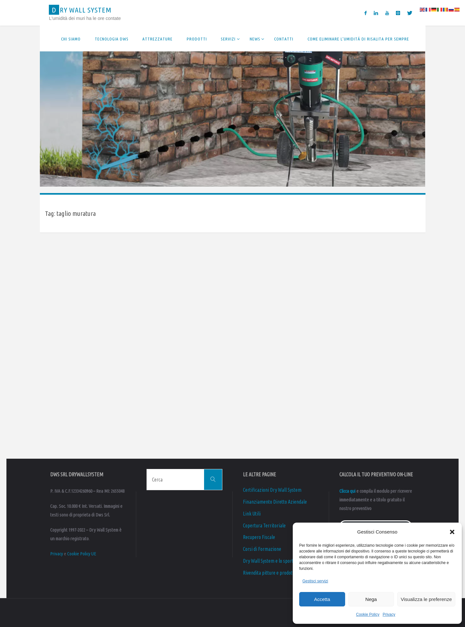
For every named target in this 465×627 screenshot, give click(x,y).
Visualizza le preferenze (426, 599)
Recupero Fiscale (259, 537)
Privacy (389, 614)
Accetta (322, 599)
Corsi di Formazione (262, 549)
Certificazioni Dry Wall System (272, 490)
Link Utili (252, 514)
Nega (371, 599)
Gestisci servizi (315, 581)
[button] (452, 532)
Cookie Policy (368, 614)
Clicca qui (347, 491)
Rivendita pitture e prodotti (269, 573)
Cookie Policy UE (81, 553)
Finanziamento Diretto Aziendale (275, 502)
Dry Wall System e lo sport (268, 561)
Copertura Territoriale (264, 525)
